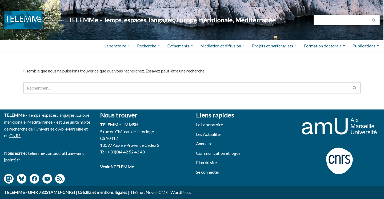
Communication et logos (218, 153)
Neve (150, 192)
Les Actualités (209, 134)
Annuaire (204, 143)
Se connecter (207, 171)
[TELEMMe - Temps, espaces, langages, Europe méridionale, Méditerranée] (139, 20)
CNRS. (15, 135)
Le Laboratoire (209, 124)
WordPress (180, 192)
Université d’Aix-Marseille (59, 128)
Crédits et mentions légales (102, 192)
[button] (128, 45)
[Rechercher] (341, 20)
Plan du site (206, 162)
